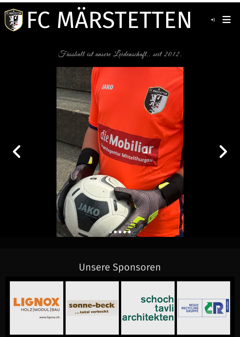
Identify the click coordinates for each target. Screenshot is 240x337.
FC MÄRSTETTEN (109, 20)
